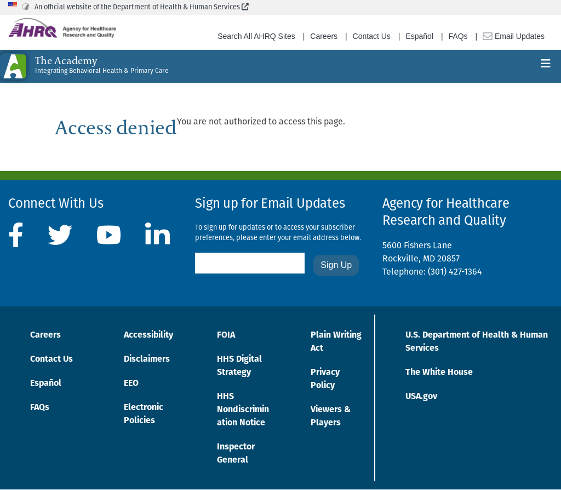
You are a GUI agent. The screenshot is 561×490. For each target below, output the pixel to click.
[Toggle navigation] (545, 66)
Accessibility (148, 335)
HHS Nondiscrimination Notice (243, 410)
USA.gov (421, 396)
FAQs (458, 36)
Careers (323, 36)
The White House (439, 372)
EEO (131, 383)
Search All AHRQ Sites (256, 36)
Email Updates (514, 36)
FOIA (226, 335)
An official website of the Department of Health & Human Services (142, 7)
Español (419, 36)
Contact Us (372, 36)
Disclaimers (147, 359)
